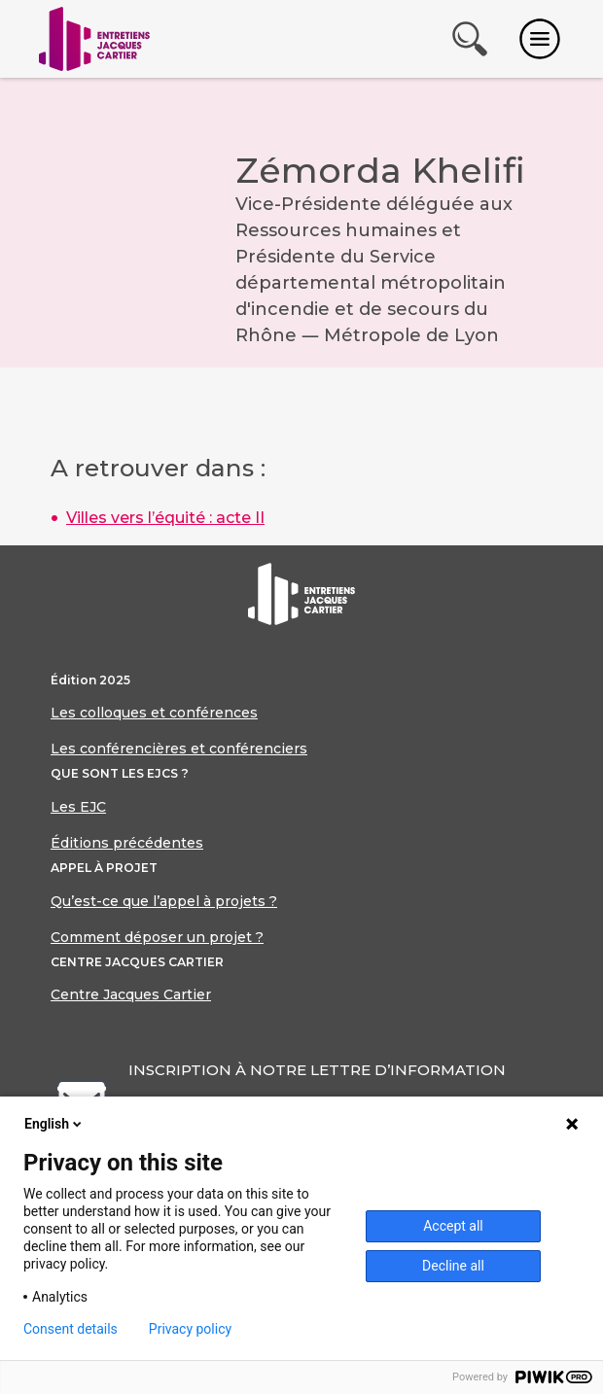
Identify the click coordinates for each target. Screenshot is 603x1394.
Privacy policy (190, 1329)
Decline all (453, 1265)
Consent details (70, 1329)
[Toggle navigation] (539, 39)
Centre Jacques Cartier (131, 994)
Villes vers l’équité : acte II (165, 517)
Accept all (453, 1226)
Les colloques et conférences (154, 712)
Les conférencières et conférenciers (179, 748)
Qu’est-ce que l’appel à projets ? (164, 901)
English (54, 1124)
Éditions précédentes (127, 843)
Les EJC (78, 807)
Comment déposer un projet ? (157, 937)
